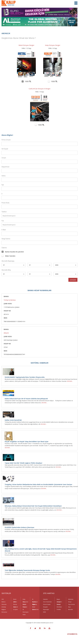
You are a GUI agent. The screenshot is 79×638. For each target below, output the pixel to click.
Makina (3, 602)
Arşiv (69, 607)
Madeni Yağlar (34, 602)
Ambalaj (4, 607)
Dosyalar (45, 607)
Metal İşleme (34, 607)
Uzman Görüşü (59, 602)
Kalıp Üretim (24, 602)
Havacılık (15, 607)
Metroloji (34, 604)
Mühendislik (35, 609)
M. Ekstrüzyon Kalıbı (25, 610)
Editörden (70, 599)
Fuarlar (58, 604)
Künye (69, 602)
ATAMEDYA (72, 634)
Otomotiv (4, 604)
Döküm (15, 602)
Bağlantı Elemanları (4, 610)
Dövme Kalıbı (15, 605)
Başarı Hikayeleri (59, 599)
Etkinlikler (59, 607)
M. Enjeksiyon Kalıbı (35, 599)
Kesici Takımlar (25, 605)
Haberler (45, 599)
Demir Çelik (14, 599)
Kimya (24, 607)
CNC (3, 599)
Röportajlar (46, 609)
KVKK (44, 612)
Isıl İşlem (15, 609)
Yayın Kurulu (71, 604)
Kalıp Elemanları (25, 599)
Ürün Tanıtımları (47, 602)
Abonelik (70, 609)
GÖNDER (73, 280)
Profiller (59, 609)
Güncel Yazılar (47, 604)
